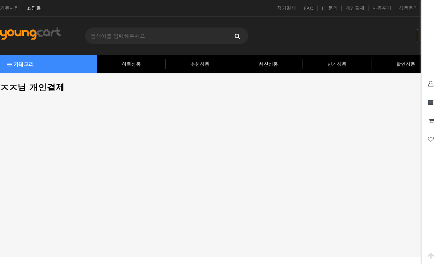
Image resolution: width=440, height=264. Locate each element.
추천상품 (199, 63)
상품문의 (408, 8)
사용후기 (381, 8)
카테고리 (20, 64)
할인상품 (405, 63)
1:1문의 (329, 8)
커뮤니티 (9, 8)
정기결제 (286, 8)
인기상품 (336, 63)
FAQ (309, 8)
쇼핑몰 (34, 8)
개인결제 (354, 8)
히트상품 (131, 63)
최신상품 (268, 63)
